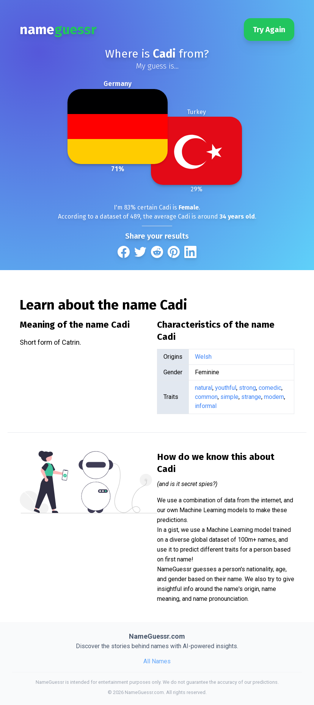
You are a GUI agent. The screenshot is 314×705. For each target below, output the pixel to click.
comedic (270, 387)
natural (203, 387)
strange (251, 396)
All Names (157, 661)
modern (274, 396)
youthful (225, 387)
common (206, 396)
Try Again (269, 29)
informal (206, 406)
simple (229, 396)
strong (247, 387)
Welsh (203, 356)
